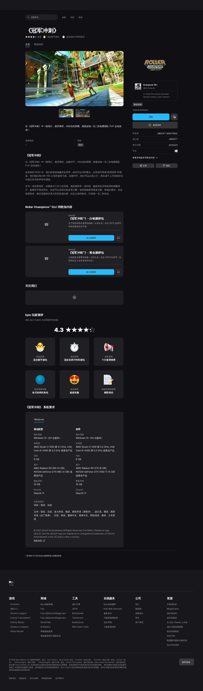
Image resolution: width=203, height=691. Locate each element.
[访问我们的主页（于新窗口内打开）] (74, 297)
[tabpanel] (74, 458)
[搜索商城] (28, 17)
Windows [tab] (39, 419)
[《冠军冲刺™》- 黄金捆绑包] (46, 258)
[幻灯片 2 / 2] (82, 113)
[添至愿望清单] (155, 125)
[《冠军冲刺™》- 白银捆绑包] (46, 224)
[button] (155, 157)
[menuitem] (64, 17)
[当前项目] (66, 113)
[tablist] (74, 419)
